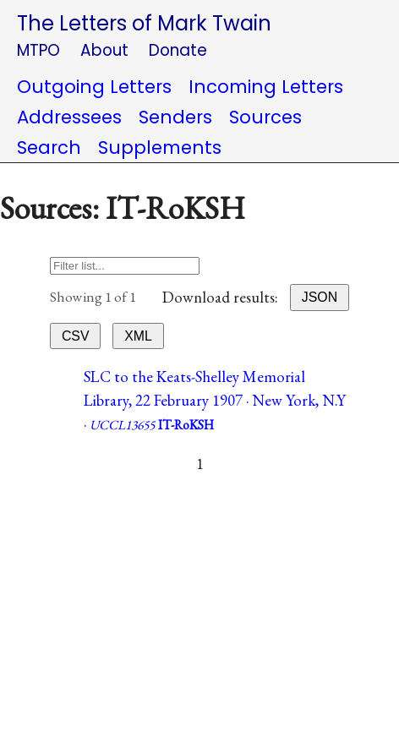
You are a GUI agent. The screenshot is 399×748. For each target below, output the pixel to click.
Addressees (69, 117)
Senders (175, 117)
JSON (319, 297)
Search (49, 147)
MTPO (38, 50)
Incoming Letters (266, 86)
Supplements (159, 147)
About (104, 50)
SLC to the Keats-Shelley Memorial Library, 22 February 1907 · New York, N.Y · (215, 400)
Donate (178, 50)
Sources (265, 117)
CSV (76, 336)
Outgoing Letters (94, 86)
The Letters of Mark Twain (144, 23)
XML (138, 336)
